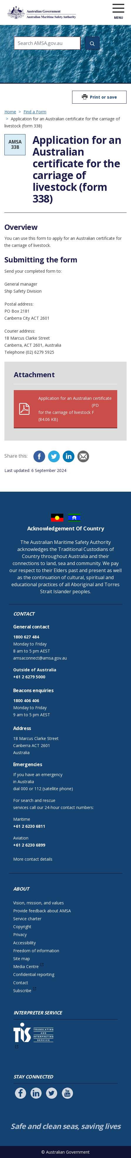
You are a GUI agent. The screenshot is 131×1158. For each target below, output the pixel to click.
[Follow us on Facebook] (20, 1093)
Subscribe (22, 990)
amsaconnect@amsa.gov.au (40, 658)
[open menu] (118, 8)
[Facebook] (39, 456)
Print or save (103, 97)
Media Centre (26, 966)
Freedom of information (36, 950)
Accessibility (24, 942)
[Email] (83, 456)
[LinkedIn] (68, 456)
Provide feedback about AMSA (42, 910)
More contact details (32, 859)
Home (10, 111)
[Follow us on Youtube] (67, 1093)
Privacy (20, 934)
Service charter (27, 918)
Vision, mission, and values (38, 903)
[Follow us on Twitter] (51, 1093)
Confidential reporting (33, 974)
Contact (20, 982)
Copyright (22, 926)
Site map (21, 958)
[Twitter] (54, 456)
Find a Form (34, 111)
